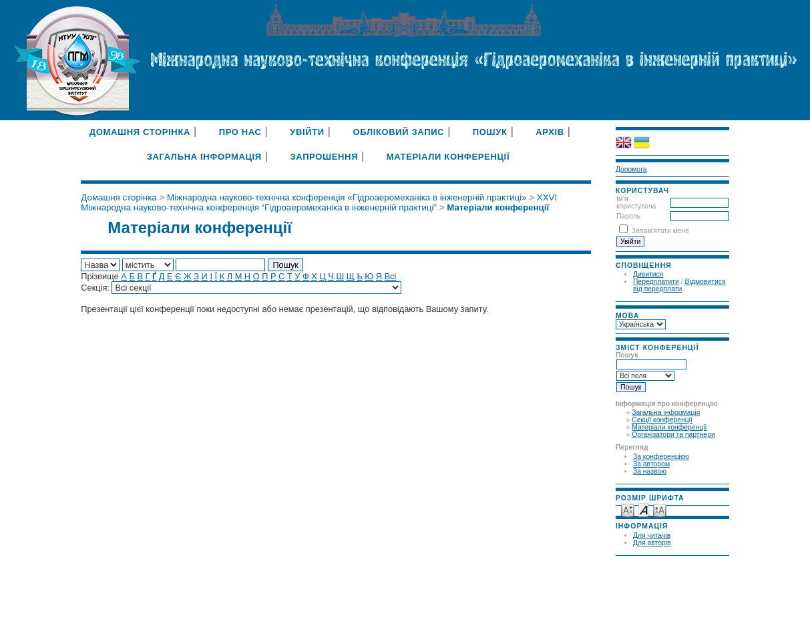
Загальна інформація (666, 412)
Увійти (307, 132)
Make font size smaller (627, 509)
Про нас (240, 132)
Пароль (628, 216)
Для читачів (651, 535)
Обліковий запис (398, 132)
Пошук (490, 132)
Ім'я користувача (636, 202)
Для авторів (652, 542)
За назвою (649, 471)
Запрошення (324, 157)
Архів (550, 132)
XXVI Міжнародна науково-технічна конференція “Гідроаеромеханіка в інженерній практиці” (319, 202)
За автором (651, 464)
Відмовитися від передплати (679, 285)
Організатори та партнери (673, 434)
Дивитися (648, 274)
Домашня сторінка (139, 132)
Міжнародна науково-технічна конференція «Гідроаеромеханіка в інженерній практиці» (347, 197)
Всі (391, 276)
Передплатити (656, 281)
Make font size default (643, 509)
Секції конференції (662, 420)
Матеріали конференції (669, 427)
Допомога (631, 169)
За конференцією (661, 456)
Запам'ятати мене (660, 230)
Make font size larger (659, 509)
